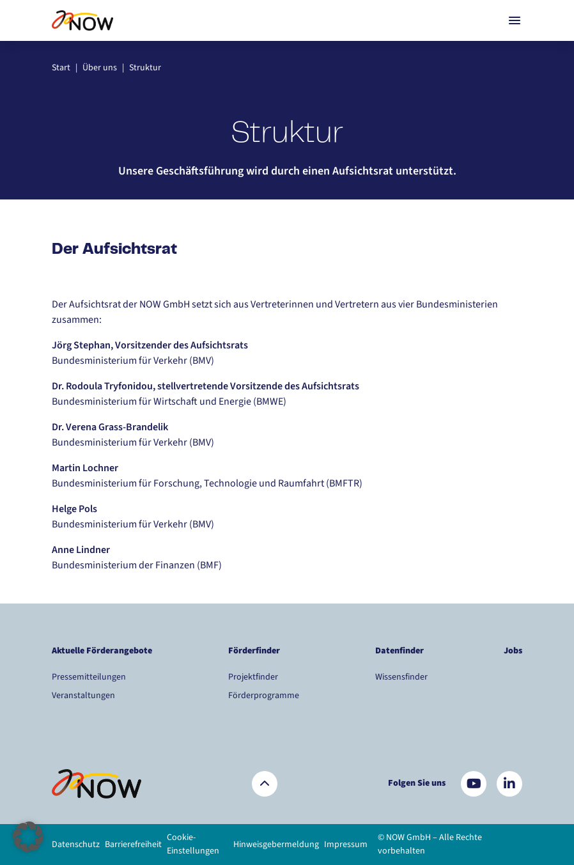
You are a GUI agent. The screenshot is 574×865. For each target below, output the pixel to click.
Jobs (513, 650)
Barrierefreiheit (133, 844)
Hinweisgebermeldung (276, 844)
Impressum (346, 844)
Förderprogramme (263, 695)
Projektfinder (253, 677)
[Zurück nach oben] (264, 784)
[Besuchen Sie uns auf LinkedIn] (509, 784)
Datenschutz (76, 844)
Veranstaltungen (83, 695)
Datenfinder (399, 650)
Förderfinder (254, 650)
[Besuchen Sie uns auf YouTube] (473, 784)
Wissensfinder (401, 677)
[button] (28, 837)
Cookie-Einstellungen (193, 844)
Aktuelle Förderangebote (102, 650)
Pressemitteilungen (89, 677)
